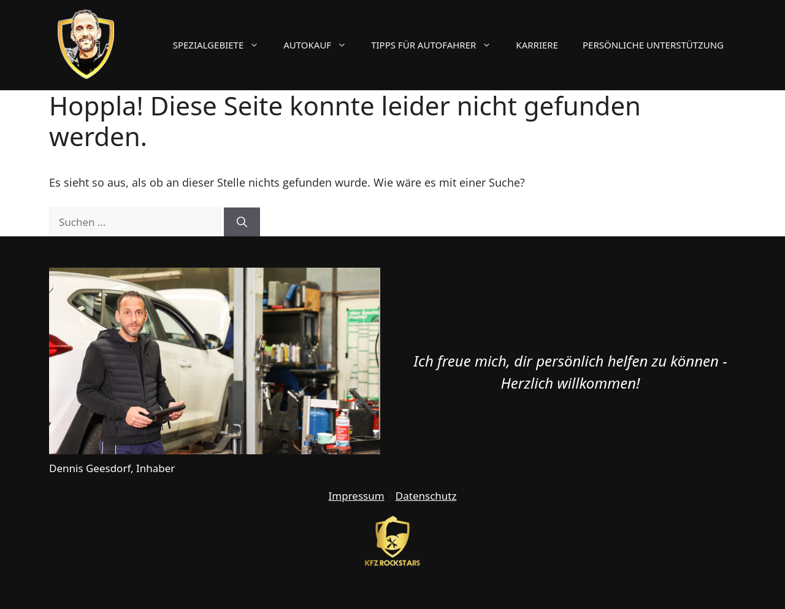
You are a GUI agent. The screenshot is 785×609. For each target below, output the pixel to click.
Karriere (537, 45)
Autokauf (321, 44)
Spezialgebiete (222, 44)
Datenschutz (426, 496)
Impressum (357, 496)
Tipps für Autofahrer (437, 44)
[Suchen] (242, 222)
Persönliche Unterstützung (653, 45)
